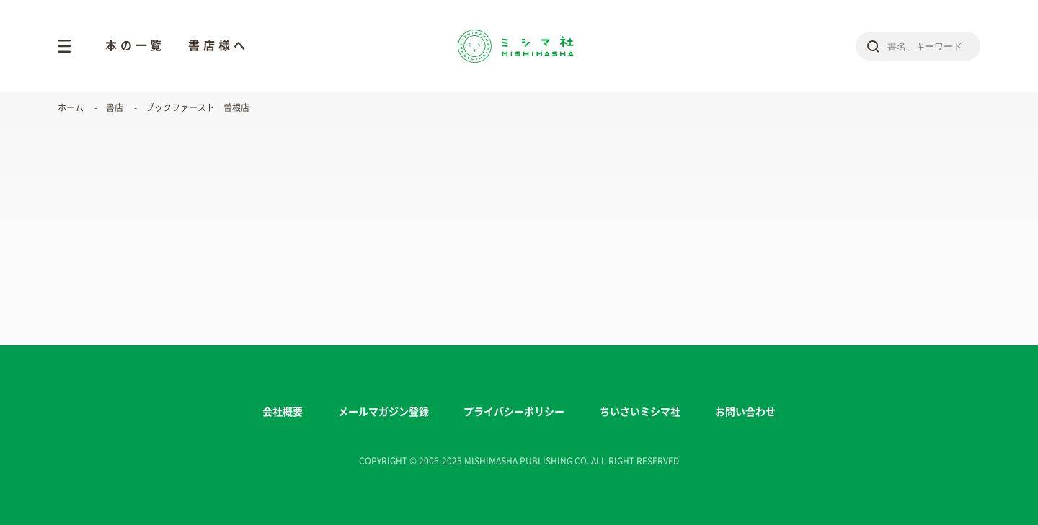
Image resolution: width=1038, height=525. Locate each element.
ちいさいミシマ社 (640, 412)
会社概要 (282, 412)
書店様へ (218, 45)
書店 (114, 107)
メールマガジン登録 (383, 412)
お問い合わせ (745, 412)
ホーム (71, 107)
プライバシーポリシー (513, 412)
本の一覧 (135, 45)
